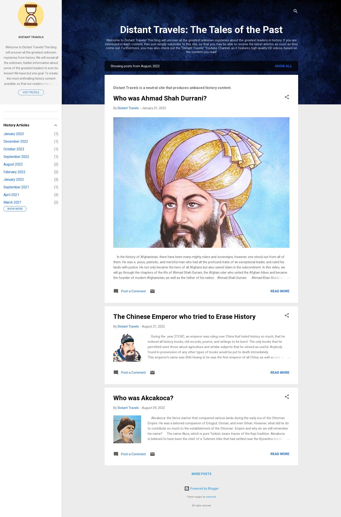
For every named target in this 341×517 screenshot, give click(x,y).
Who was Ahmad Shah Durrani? (160, 98)
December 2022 (15, 141)
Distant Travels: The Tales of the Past (201, 29)
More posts (201, 474)
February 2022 (14, 172)
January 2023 (13, 134)
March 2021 (12, 202)
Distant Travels (30, 37)
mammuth (211, 496)
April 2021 (11, 195)
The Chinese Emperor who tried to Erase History (184, 316)
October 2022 (13, 149)
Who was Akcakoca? (143, 398)
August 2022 (13, 164)
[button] (286, 97)
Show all (283, 66)
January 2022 (13, 179)
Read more (280, 291)
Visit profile (31, 92)
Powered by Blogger (201, 488)
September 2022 (16, 157)
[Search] (295, 11)
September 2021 (16, 187)
